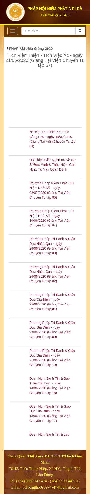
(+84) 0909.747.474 (31, 481)
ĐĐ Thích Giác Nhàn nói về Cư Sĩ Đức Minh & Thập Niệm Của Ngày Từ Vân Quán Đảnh (52, 164)
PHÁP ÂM (17, 49)
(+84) (54, 481)
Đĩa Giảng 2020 (40, 49)
